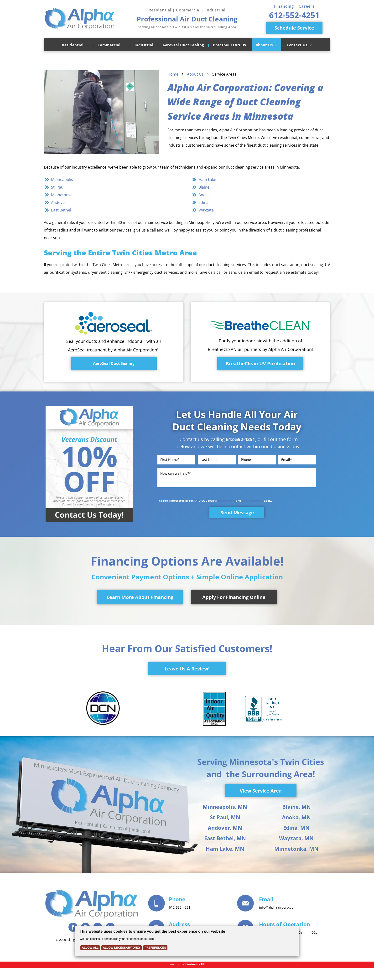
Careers (307, 6)
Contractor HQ (195, 964)
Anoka (204, 194)
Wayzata (206, 210)
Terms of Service (252, 500)
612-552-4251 (240, 439)
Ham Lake (207, 179)
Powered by (176, 964)
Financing (284, 6)
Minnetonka (62, 194)
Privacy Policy (226, 500)
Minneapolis (62, 179)
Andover (58, 202)
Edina (203, 202)
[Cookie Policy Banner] (187, 941)
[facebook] (73, 928)
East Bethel (61, 210)
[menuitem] (76, 44)
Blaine (203, 187)
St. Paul (57, 187)
